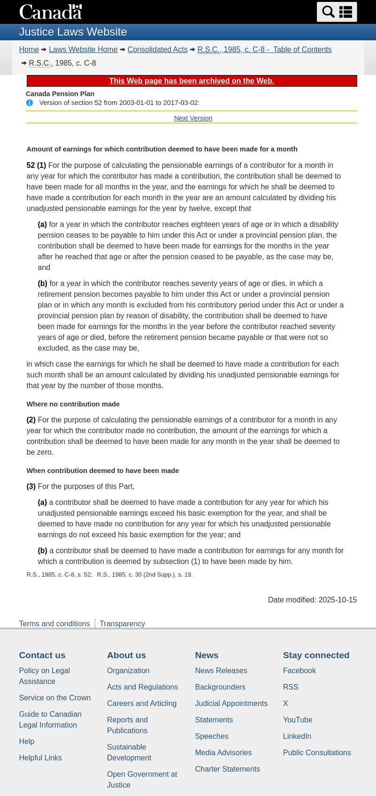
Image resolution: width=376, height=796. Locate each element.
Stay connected (316, 655)
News (207, 655)
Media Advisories (223, 753)
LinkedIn (297, 736)
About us (126, 655)
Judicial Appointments (231, 703)
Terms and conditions (54, 624)
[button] (337, 12)
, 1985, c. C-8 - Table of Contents (265, 49)
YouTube (298, 720)
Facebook (299, 671)
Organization (128, 671)
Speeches (212, 736)
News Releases (221, 671)
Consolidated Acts (158, 49)
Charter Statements (228, 769)
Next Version (193, 118)
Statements (214, 720)
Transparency (122, 624)
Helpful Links (40, 758)
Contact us (42, 655)
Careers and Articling (142, 703)
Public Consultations (317, 753)
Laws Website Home (83, 49)
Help (27, 741)
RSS (291, 687)
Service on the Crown (55, 698)
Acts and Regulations (142, 687)
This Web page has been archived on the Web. (191, 81)
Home (29, 49)
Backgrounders (220, 687)
